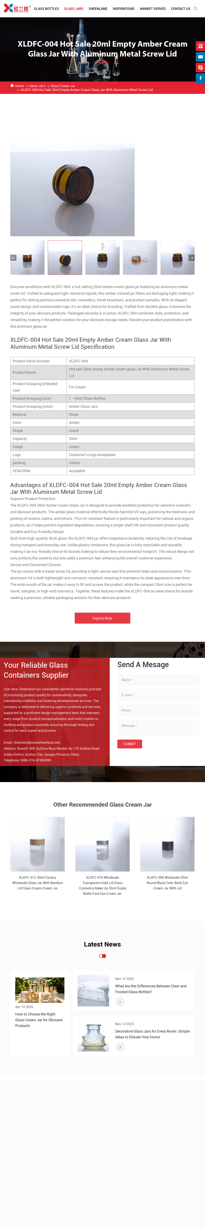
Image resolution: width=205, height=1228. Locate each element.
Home (19, 86)
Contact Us (180, 9)
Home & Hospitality (122, 1128)
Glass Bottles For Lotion (26, 1133)
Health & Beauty (120, 1135)
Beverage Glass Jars (80, 1133)
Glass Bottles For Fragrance (28, 1151)
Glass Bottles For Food (25, 1106)
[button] (13, 258)
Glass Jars (73, 9)
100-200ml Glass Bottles (26, 1164)
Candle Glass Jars (79, 1113)
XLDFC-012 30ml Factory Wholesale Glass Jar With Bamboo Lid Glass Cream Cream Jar (37, 886)
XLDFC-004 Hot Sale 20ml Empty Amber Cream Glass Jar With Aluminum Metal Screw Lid (87, 90)
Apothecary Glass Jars (82, 1140)
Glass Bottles (46, 9)
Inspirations (124, 9)
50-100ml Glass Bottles (25, 1157)
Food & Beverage (121, 1142)
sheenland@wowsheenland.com (33, 743)
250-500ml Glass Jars (81, 1167)
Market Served (153, 9)
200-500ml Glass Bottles (26, 1171)
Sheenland (98, 9)
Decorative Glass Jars (81, 1120)
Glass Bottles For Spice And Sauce (33, 1120)
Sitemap (123, 1215)
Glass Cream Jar (63, 86)
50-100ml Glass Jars (80, 1154)
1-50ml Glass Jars (79, 1147)
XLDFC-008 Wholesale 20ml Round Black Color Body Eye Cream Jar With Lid (167, 886)
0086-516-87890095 (32, 760)
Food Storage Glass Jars (83, 1127)
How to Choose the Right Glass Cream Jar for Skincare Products (39, 1020)
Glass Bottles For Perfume (27, 1127)
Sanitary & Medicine (123, 1121)
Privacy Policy (140, 1215)
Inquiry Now (102, 621)
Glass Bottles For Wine (25, 1113)
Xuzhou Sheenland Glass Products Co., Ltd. (57, 1215)
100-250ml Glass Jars (81, 1161)
